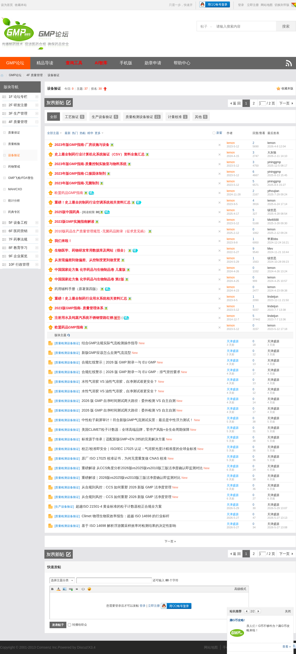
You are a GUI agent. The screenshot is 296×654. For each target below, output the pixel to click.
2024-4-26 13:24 (277, 271)
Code (83, 588)
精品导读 (45, 63)
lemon (231, 143)
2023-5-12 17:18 (277, 328)
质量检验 (14, 144)
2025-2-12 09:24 (277, 232)
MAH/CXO (15, 189)
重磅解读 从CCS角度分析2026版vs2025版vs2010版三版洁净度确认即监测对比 (142, 468)
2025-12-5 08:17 (277, 165)
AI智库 (101, 63)
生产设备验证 (105, 117)
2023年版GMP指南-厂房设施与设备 (82, 145)
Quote (76, 588)
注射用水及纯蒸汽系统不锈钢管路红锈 (84, 318)
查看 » (286, 646)
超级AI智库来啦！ (241, 593)
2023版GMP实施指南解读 (74, 222)
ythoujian (273, 191)
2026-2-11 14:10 (277, 156)
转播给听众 (77, 624)
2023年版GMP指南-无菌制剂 (77, 183)
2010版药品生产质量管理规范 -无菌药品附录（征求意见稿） (101, 231)
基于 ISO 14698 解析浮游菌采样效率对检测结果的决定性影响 (129, 526)
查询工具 (74, 63)
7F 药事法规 (18, 239)
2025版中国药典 (67, 212)
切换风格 (293, 5)
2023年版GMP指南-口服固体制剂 (80, 173)
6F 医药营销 (18, 231)
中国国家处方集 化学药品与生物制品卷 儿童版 (90, 270)
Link (70, 588)
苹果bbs (272, 239)
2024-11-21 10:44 (278, 252)
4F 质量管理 (34, 75)
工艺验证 (74, 117)
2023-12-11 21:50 (278, 300)
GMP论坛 (15, 63)
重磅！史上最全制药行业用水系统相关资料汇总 (91, 298)
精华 (90, 133)
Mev (270, 248)
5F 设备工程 (18, 222)
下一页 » (170, 541)
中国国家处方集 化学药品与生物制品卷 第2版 (89, 279)
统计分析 (14, 200)
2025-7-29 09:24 (277, 194)
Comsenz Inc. (47, 647)
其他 (201, 117)
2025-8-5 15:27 (276, 184)
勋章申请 (153, 63)
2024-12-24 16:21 (278, 242)
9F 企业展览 (18, 256)
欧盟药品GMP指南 (69, 193)
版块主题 (60, 335)
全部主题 (53, 133)
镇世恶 (271, 210)
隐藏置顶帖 (219, 144)
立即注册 (253, 5)
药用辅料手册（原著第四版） (77, 289)
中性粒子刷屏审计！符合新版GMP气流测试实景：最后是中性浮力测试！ (137, 420)
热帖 (83, 133)
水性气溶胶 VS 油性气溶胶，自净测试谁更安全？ (119, 381)
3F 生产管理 (18, 113)
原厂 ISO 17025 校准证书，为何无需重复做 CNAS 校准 (124, 458)
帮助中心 (182, 63)
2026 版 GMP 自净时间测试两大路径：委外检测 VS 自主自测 (129, 401)
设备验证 (53, 75)
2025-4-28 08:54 (277, 213)
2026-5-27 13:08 (277, 527)
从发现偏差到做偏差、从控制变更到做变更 (87, 260)
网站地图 (267, 5)
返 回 (237, 103)
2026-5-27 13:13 (277, 517)
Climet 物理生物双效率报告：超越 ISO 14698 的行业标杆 (125, 516)
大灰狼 (271, 152)
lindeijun (272, 296)
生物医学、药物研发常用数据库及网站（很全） (91, 250)
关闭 (288, 584)
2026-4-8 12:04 (276, 146)
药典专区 (14, 212)
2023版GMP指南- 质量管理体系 (79, 308)
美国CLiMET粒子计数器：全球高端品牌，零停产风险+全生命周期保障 (135, 429)
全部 (53, 117)
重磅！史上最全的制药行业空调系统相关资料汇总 (92, 202)
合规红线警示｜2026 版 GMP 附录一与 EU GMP (119, 362)
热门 (75, 133)
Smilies (89, 588)
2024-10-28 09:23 (278, 261)
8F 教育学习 (18, 248)
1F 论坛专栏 (18, 97)
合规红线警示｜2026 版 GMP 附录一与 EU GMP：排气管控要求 (131, 372)
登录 (241, 5)
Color (58, 588)
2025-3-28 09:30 (277, 223)
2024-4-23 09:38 (277, 290)
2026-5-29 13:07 (277, 508)
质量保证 (14, 132)
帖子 (204, 26)
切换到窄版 (282, 5)
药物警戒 (14, 166)
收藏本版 (287, 88)
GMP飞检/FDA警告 (21, 178)
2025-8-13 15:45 (277, 175)
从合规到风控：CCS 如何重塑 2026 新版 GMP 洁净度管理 (126, 487)
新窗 (219, 133)
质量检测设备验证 (143, 117)
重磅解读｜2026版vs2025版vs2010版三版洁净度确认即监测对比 (131, 478)
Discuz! (82, 647)
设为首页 (7, 5)
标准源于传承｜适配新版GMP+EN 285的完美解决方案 (123, 439)
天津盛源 (233, 341)
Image (64, 588)
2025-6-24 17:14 (277, 204)
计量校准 (177, 117)
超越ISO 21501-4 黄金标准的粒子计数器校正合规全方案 (119, 506)
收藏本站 (21, 5)
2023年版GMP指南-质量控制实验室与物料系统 (91, 164)
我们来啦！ (63, 241)
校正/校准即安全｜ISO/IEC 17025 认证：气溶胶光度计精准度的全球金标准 (139, 449)
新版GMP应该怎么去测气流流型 (106, 353)
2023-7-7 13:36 (276, 319)
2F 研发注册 (18, 105)
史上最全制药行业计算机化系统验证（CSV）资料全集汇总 (100, 154)
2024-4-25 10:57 (277, 280)
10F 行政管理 (19, 264)
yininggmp (274, 162)
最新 (68, 133)
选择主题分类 (60, 580)
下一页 (284, 103)
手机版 (126, 63)
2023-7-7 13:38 (276, 309)
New (142, 343)
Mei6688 (273, 220)
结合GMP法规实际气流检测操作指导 (110, 343)
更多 (98, 133)
